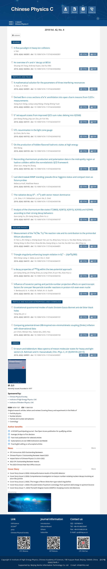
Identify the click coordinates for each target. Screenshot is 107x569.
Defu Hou (46, 332)
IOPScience (15, 523)
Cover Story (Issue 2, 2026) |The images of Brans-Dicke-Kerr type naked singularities (40, 482)
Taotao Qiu (37, 332)
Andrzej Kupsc (35, 65)
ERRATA (16, 343)
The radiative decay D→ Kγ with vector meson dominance (42, 194)
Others (43, 529)
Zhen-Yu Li (43, 216)
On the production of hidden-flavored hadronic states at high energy (46, 144)
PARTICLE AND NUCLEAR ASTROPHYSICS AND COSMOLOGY (37, 302)
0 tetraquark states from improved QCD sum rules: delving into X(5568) (47, 115)
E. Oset (48, 198)
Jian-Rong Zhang (21, 118)
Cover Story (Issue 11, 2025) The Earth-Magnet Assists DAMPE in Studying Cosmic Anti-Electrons (45, 488)
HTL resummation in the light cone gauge (33, 130)
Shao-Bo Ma (40, 243)
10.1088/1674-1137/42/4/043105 (47, 186)
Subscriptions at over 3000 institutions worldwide (29, 441)
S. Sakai (31, 258)
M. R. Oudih (48, 290)
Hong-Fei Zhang (29, 165)
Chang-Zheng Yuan (52, 104)
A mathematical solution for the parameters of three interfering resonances (49, 82)
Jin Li (24, 314)
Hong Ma (17, 314)
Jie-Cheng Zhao (33, 273)
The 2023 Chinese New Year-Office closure (25, 465)
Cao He (61, 243)
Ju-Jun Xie (40, 198)
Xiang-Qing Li (51, 243)
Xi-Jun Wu (57, 273)
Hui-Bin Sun (70, 243)
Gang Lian (86, 240)
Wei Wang (18, 148)
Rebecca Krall (19, 183)
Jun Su (49, 240)
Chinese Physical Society (18, 397)
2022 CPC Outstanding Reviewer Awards (24, 461)
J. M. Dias (18, 198)
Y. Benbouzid (19, 290)
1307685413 (78, 523)
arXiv (13, 529)
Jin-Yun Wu (44, 118)
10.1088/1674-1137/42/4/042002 (47, 69)
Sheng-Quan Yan (39, 240)
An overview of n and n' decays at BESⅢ (32, 62)
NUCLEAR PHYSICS (20, 227)
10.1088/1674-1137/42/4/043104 (47, 169)
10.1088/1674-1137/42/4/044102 (47, 276)
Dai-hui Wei (46, 65)
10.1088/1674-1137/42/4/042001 (47, 54)
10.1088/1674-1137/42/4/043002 (47, 107)
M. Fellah (38, 290)
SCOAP (14, 526)
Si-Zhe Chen (30, 243)
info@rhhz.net (83, 565)
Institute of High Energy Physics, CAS (23, 399)
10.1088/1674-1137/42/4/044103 (47, 294)
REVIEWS (16, 42)
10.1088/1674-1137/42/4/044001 (47, 246)
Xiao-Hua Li (66, 273)
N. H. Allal (30, 290)
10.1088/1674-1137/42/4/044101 (47, 261)
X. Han (16, 86)
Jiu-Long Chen (46, 273)
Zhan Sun (18, 165)
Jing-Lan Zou (33, 118)
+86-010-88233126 (80, 529)
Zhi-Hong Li (26, 240)
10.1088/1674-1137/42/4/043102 (47, 136)
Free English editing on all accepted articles (26, 444)
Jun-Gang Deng (20, 273)
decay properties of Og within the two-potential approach (43, 269)
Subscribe (44, 532)
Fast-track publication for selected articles (26, 437)
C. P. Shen (24, 86)
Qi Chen (17, 133)
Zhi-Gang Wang (32, 216)
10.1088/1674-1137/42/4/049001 (47, 355)
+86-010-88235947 (80, 526)
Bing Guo (57, 240)
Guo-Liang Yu (19, 216)
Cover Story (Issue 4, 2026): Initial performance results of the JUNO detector (37, 473)
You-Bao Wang (75, 240)
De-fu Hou (25, 133)
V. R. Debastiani (28, 198)
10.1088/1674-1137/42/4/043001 (47, 89)
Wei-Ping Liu (81, 243)
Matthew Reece (32, 183)
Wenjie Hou (27, 332)
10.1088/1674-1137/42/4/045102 (47, 335)
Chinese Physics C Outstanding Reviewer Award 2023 (29, 455)
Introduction (45, 523)
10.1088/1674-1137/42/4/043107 (47, 219)
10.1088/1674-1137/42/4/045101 (47, 317)
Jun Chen (17, 332)
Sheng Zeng (19, 243)
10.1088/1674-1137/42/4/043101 (47, 122)
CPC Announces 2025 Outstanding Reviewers (26, 452)
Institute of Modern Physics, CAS (21, 402)
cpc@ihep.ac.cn (82, 532)
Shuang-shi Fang (21, 65)
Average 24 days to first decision (23, 434)
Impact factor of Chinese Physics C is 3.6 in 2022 (27, 458)
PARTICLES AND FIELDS (22, 77)
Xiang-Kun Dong (20, 104)
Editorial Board (46, 526)
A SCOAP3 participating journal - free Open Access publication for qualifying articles (41, 431)
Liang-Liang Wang (35, 104)
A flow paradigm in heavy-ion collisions (32, 48)
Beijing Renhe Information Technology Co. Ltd (49, 565)
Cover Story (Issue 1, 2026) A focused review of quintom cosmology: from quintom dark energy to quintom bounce (52, 485)
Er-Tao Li (17, 240)
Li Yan (16, 51)
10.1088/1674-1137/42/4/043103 (47, 151)
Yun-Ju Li (65, 240)
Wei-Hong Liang (20, 258)
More (93, 448)
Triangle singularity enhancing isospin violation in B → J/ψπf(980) (45, 254)
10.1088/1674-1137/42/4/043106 (47, 201)
